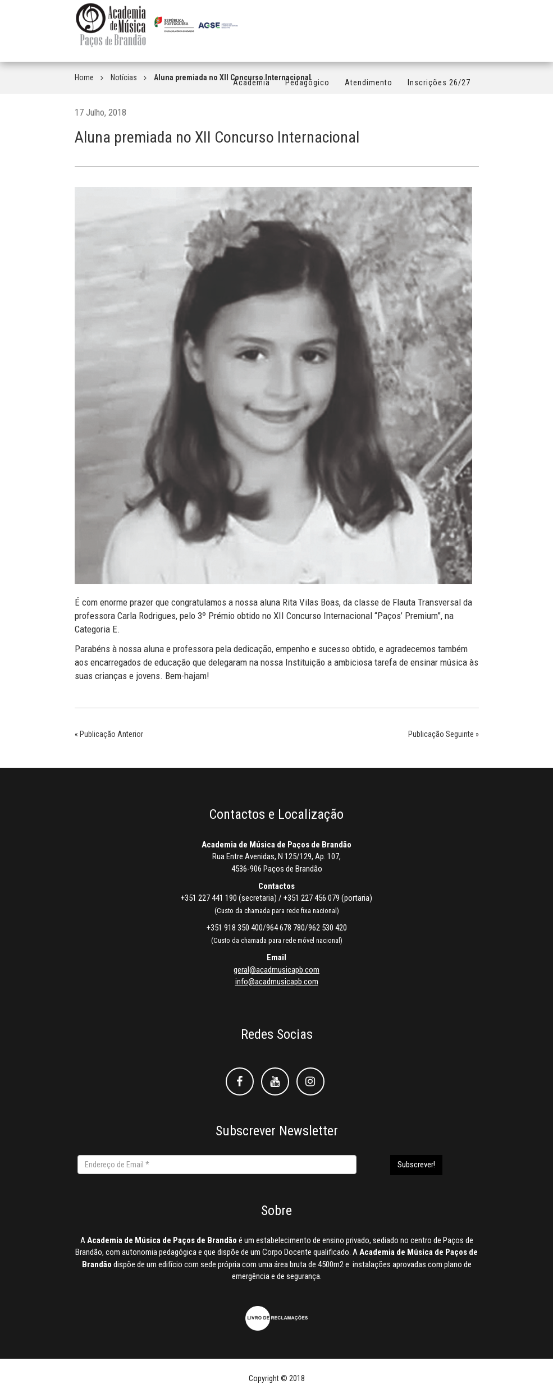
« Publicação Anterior (109, 734)
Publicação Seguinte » (443, 734)
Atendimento (368, 88)
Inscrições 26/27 (439, 88)
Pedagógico (307, 88)
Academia (251, 88)
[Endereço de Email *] (217, 1164)
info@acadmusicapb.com (276, 982)
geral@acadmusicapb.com (276, 970)
